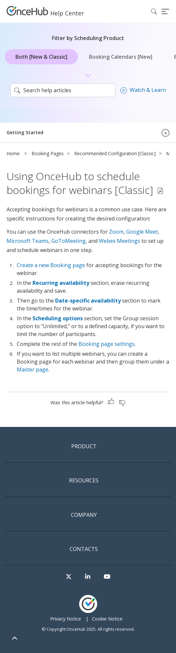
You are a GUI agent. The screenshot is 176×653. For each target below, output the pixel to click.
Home (13, 153)
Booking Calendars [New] (120, 56)
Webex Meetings (119, 240)
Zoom (116, 231)
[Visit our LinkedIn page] (87, 577)
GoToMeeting (68, 240)
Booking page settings (106, 344)
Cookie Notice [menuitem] (107, 619)
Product (84, 446)
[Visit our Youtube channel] (107, 577)
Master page (32, 369)
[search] (63, 90)
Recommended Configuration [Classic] (115, 153)
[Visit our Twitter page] (68, 577)
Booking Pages (48, 153)
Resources (84, 480)
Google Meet (142, 231)
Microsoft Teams (28, 240)
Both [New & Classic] (41, 56)
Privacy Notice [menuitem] (65, 619)
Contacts (84, 549)
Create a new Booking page (51, 265)
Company (84, 515)
